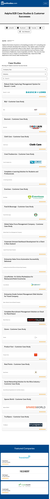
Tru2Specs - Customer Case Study (16, 417)
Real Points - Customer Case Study (16, 364)
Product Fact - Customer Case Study (17, 347)
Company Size (24, 69)
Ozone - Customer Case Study (15, 329)
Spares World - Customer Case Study (17, 399)
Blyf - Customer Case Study (14, 101)
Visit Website (24, 31)
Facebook (21, 28)
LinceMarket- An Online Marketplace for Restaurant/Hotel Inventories (18, 278)
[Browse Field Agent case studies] (24, 473)
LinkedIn (10, 28)
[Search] (25, 78)
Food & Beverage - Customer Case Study (18, 207)
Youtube (32, 28)
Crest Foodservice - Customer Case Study (19, 154)
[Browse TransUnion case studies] (24, 459)
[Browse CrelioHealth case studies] (24, 487)
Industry (24, 74)
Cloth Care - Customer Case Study (16, 136)
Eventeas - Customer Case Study (16, 189)
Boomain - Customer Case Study (16, 119)
